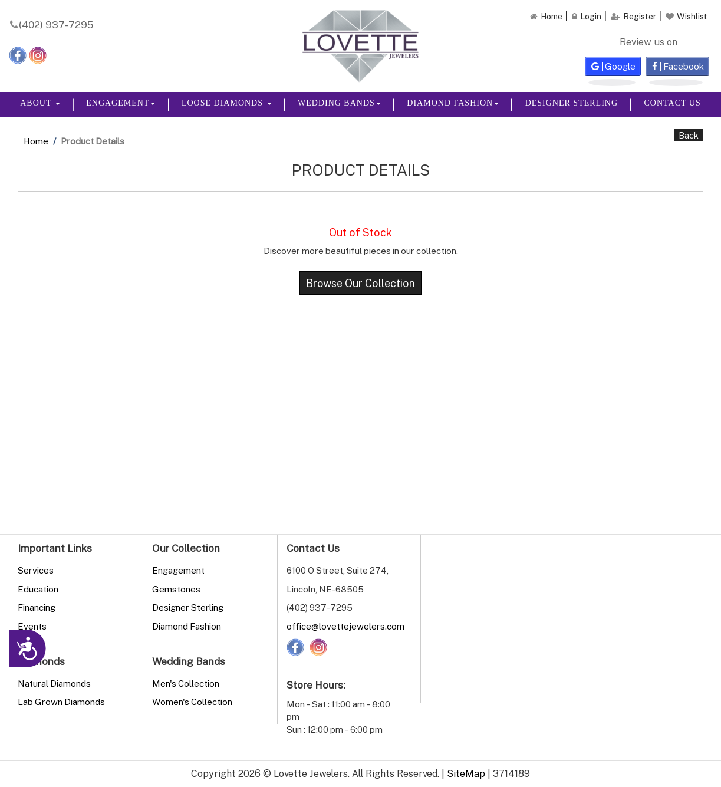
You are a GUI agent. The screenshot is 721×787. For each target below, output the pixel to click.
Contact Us (672, 102)
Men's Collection (185, 683)
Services (36, 570)
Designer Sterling (571, 102)
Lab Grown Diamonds (61, 701)
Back (689, 135)
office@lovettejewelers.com (345, 626)
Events (32, 626)
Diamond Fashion (453, 102)
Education (38, 589)
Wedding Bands (339, 102)
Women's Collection (192, 701)
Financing (36, 607)
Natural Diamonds (54, 683)
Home (36, 141)
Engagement (120, 102)
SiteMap (466, 773)
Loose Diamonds (227, 102)
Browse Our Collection (360, 282)
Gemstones (176, 589)
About (40, 102)
